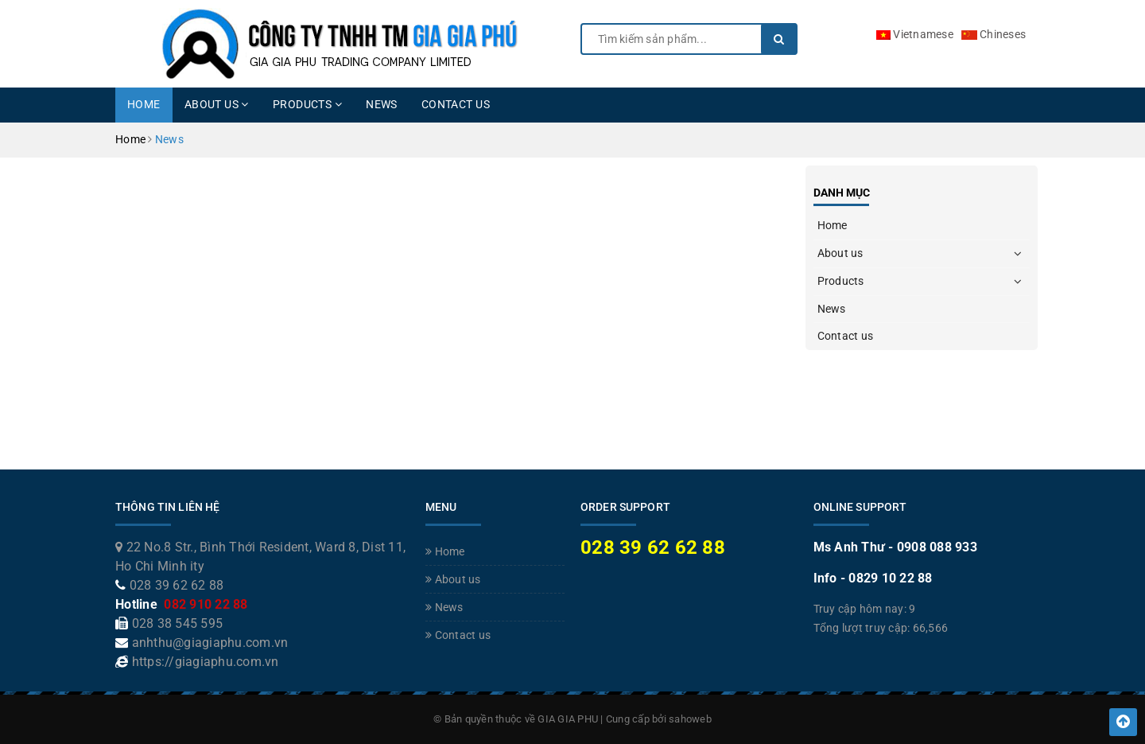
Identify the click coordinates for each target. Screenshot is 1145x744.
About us (216, 104)
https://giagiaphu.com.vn (205, 661)
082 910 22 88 (204, 604)
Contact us (455, 104)
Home (144, 104)
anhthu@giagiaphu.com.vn (210, 642)
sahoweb (690, 719)
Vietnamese (914, 34)
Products (307, 104)
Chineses (993, 34)
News (382, 104)
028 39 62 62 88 (177, 585)
